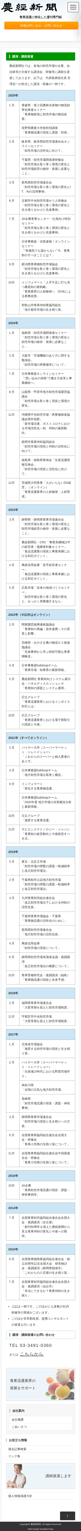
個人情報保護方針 (20, 1496)
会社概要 (18, 1419)
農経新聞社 (36, 1524)
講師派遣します (58, 1476)
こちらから (32, 1354)
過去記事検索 (17, 1449)
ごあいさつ (19, 1426)
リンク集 (14, 1456)
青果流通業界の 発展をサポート (23, 1384)
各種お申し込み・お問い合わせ (41, 25)
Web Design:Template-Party (40, 1529)
